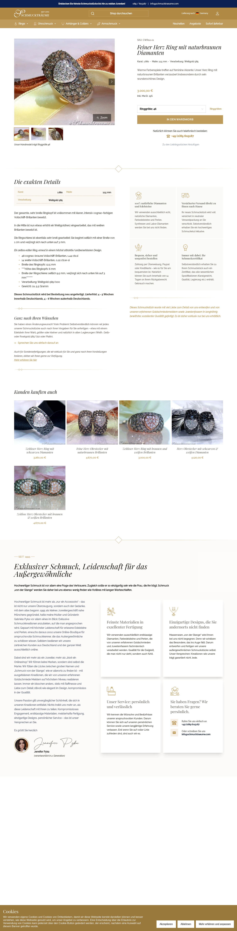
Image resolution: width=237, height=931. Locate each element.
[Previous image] (17, 82)
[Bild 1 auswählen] (21, 134)
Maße (69, 192)
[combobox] (171, 109)
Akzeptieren (166, 924)
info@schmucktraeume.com (164, 3)
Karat (20, 192)
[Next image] (112, 82)
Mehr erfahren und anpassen (215, 924)
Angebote (195, 23)
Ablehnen (186, 924)
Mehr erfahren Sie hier (25, 360)
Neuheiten (178, 23)
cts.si (75, 255)
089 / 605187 (139, 3)
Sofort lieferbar (214, 23)
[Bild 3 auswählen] (55, 134)
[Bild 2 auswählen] (38, 134)
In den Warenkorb (180, 119)
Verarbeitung (24, 200)
